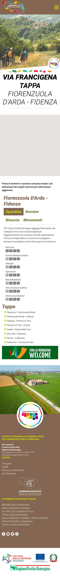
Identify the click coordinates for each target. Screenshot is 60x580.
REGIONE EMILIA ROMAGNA (15, 505)
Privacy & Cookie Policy (13, 470)
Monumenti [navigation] (32, 220)
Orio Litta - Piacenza (15, 333)
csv (18, 251)
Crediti (5, 467)
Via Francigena (30, 77)
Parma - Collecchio (14, 338)
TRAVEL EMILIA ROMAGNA (15, 514)
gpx (7, 251)
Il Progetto (7, 463)
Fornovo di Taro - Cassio (17, 325)
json (14, 251)
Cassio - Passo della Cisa (17, 329)
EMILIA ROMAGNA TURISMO (16, 508)
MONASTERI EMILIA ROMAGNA (17, 521)
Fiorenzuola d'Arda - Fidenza (19, 316)
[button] (56, 7)
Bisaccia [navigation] (12, 220)
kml (11, 251)
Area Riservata (9, 473)
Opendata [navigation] (14, 212)
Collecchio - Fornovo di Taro (18, 342)
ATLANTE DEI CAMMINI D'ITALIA (18, 511)
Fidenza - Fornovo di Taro (17, 321)
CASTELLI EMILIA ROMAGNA (16, 524)
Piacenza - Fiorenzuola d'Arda (19, 312)
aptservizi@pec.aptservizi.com (17, 455)
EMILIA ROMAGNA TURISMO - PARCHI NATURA (25, 518)
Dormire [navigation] (32, 212)
